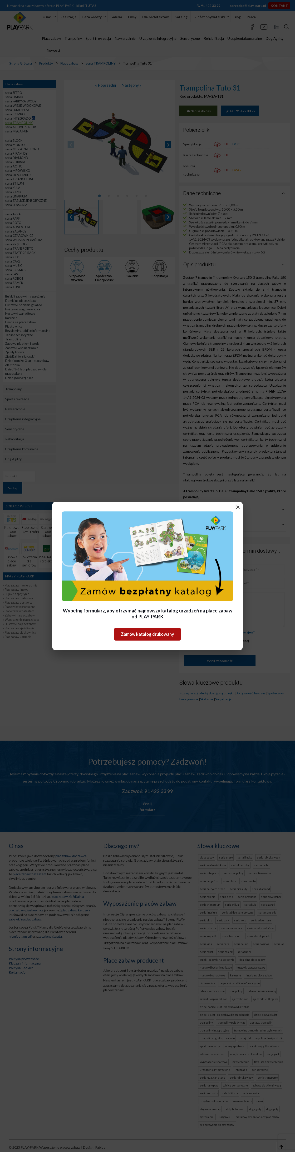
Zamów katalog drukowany (147, 634)
